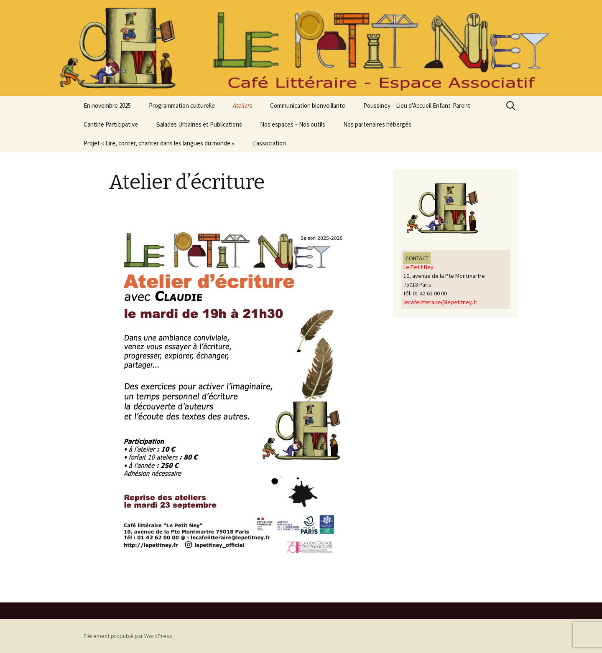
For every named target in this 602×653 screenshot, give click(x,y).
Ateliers (242, 105)
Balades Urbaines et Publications (199, 124)
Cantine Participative (111, 124)
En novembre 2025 (107, 105)
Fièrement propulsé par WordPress (128, 636)
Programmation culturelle (182, 105)
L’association (269, 143)
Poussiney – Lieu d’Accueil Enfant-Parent (416, 105)
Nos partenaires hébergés (377, 124)
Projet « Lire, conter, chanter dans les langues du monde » (159, 143)
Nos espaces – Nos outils (292, 124)
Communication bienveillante (307, 105)
